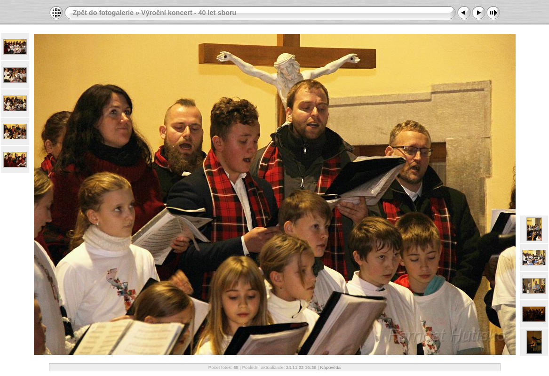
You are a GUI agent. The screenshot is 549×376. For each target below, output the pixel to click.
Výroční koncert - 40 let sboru (188, 12)
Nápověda (330, 367)
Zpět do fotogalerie (103, 12)
